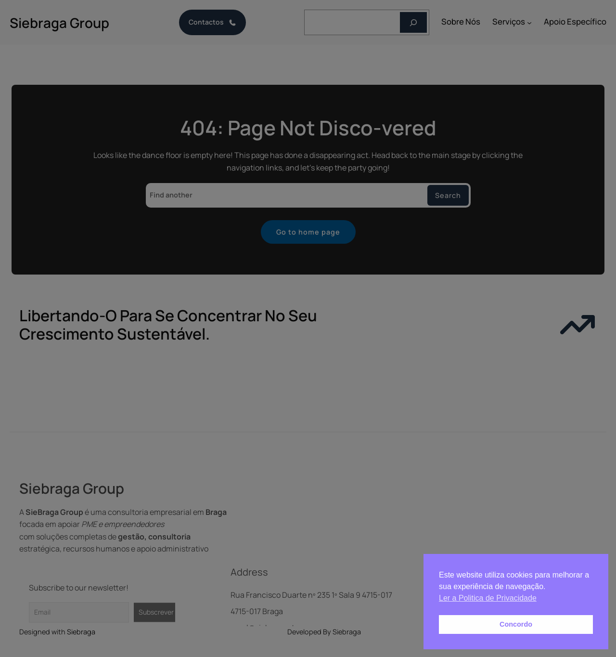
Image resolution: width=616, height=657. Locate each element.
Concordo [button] (516, 624)
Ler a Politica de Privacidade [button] (488, 598)
